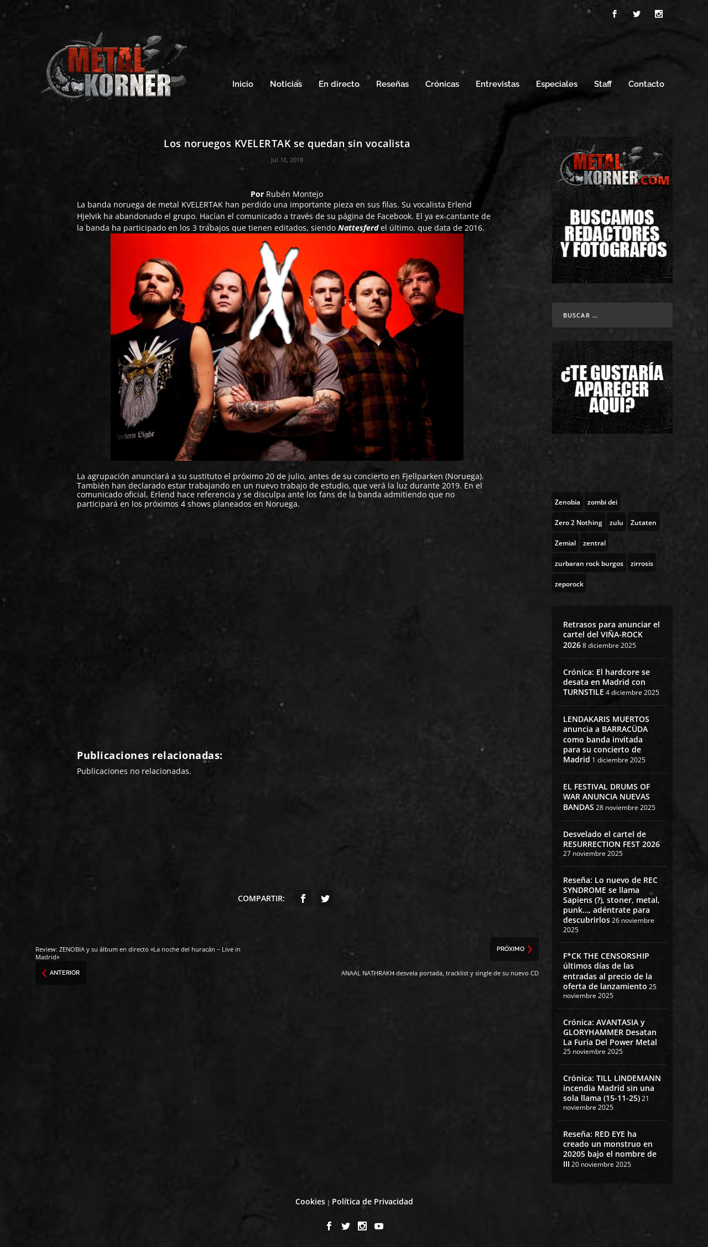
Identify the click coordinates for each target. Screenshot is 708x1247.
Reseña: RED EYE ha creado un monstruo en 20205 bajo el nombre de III (610, 1145)
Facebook (394, 213)
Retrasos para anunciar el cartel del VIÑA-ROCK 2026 (611, 631)
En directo (339, 81)
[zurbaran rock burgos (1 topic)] (589, 559)
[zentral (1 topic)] (594, 538)
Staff (603, 81)
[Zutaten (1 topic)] (643, 518)
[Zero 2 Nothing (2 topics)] (578, 518)
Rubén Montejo (294, 190)
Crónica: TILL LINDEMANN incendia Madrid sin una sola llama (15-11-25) (612, 1084)
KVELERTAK (202, 201)
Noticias (286, 81)
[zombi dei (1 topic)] (602, 498)
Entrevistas (497, 81)
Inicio (242, 81)
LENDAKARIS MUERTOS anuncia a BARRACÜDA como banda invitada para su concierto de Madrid (606, 736)
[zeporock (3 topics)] (569, 579)
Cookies (310, 1198)
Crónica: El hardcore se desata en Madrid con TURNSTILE (606, 678)
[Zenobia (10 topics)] (567, 498)
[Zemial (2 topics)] (565, 538)
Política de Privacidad (372, 1198)
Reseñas (392, 81)
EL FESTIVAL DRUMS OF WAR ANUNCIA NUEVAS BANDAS (606, 793)
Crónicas (442, 81)
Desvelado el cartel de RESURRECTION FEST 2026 (611, 835)
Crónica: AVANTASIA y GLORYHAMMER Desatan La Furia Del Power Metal (610, 1029)
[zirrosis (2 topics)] (642, 559)
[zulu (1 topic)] (616, 518)
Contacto (646, 81)
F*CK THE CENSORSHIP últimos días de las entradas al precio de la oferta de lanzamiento (607, 968)
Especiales (556, 81)
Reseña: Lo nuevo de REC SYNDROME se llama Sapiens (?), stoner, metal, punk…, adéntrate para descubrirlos (611, 896)
